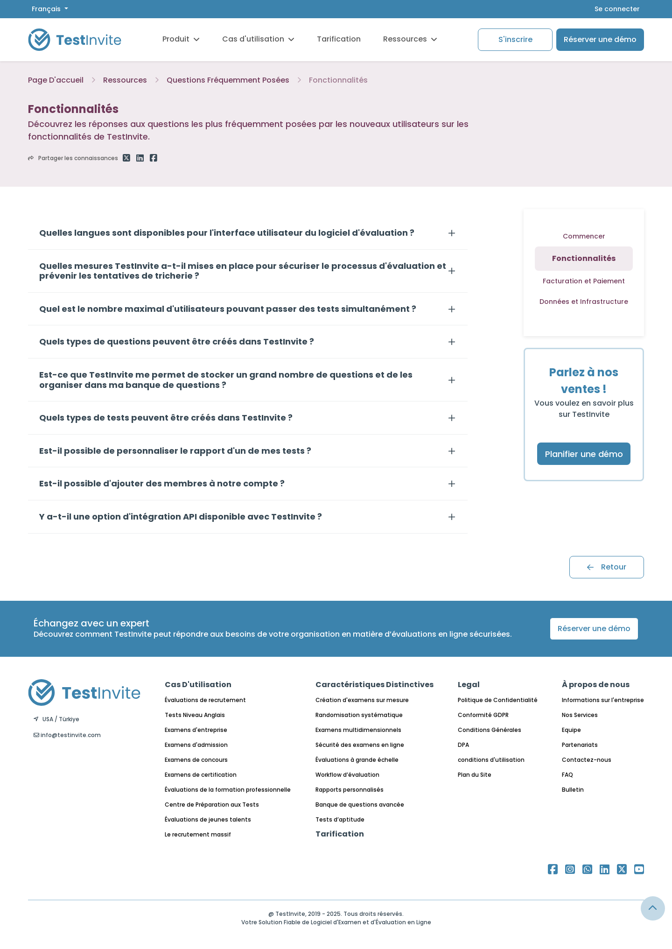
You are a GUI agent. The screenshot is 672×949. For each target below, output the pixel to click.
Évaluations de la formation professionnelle (228, 790)
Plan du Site (474, 775)
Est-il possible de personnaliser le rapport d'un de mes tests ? (175, 451)
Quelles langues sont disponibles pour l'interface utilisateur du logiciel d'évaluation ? (226, 233)
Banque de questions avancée (359, 804)
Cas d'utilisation (258, 39)
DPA (463, 745)
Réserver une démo (600, 39)
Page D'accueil (56, 80)
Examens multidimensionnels (358, 730)
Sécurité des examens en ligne (359, 745)
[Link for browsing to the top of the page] (653, 908)
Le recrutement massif (198, 834)
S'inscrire (515, 39)
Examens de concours (196, 760)
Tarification (339, 39)
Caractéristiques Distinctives (374, 684)
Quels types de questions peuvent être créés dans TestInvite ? (176, 342)
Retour (606, 567)
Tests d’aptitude (339, 819)
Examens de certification (201, 775)
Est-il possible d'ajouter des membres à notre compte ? (162, 483)
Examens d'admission (196, 745)
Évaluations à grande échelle (357, 760)
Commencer (584, 236)
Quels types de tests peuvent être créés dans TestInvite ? (166, 418)
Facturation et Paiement (584, 281)
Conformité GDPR (483, 715)
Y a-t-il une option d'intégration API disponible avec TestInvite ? (180, 517)
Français (47, 9)
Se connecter (617, 9)
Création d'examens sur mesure (362, 700)
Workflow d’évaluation (347, 775)
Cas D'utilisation (198, 684)
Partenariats (580, 745)
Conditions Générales (489, 730)
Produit (181, 39)
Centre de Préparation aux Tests (212, 804)
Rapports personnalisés (349, 790)
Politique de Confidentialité (498, 700)
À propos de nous (596, 684)
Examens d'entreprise (196, 730)
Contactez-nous (586, 760)
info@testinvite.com (67, 735)
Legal (469, 684)
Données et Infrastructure (583, 301)
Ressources (410, 39)
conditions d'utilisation (491, 760)
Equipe (571, 730)
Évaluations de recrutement (205, 700)
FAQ (567, 775)
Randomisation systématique (359, 715)
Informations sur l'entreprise (603, 700)
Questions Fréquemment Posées (228, 80)
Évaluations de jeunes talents (208, 819)
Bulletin (573, 790)
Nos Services (580, 715)
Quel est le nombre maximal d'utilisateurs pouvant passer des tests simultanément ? (227, 309)
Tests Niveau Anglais (195, 715)
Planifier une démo (584, 454)
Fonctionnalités (338, 80)
